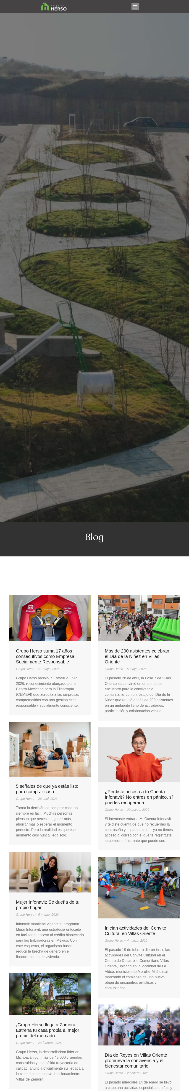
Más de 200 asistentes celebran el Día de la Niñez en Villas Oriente (137, 656)
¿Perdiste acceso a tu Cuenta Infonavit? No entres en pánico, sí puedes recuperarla (139, 797)
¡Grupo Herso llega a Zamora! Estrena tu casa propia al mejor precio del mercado (47, 1030)
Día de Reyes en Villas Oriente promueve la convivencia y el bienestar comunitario (136, 1060)
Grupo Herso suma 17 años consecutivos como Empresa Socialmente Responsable (45, 656)
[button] (135, 6)
